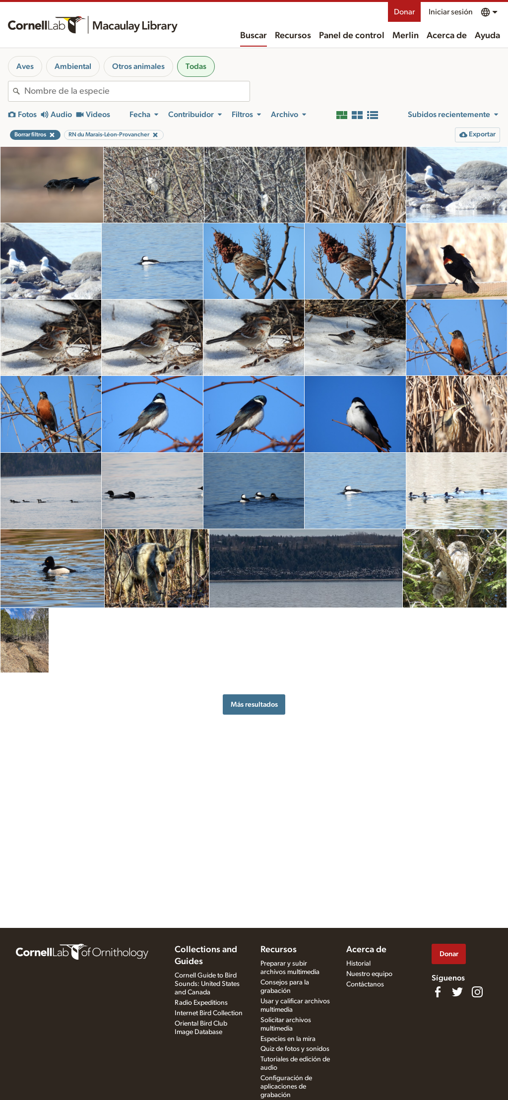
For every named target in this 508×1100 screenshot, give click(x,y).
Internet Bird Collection (209, 1013)
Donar (404, 12)
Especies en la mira (288, 1039)
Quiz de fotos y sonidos (294, 1048)
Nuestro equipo (369, 974)
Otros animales (138, 66)
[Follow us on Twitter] (457, 992)
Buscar (253, 35)
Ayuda (487, 35)
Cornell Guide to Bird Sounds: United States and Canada (207, 984)
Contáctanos (365, 984)
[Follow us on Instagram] (477, 992)
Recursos (293, 35)
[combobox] (137, 91)
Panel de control (351, 35)
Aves (25, 66)
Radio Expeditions (201, 1002)
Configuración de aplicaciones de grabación (286, 1087)
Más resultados (254, 704)
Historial (358, 963)
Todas (196, 66)
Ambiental (73, 66)
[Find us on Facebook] (438, 992)
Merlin (405, 35)
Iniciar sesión (451, 12)
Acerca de (447, 35)
